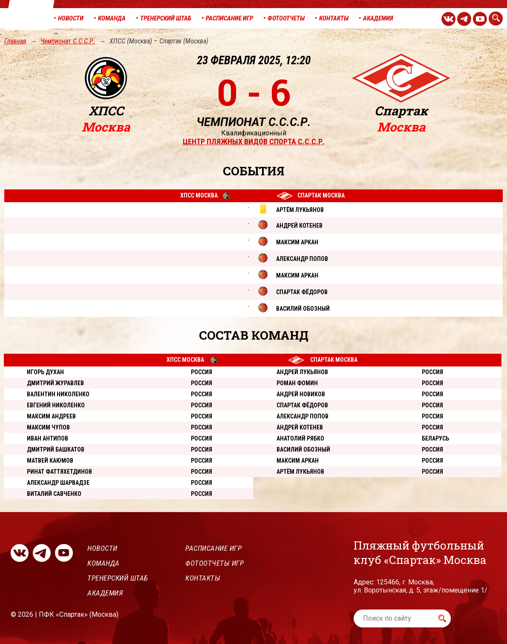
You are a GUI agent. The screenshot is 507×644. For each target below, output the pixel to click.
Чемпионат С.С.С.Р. (67, 41)
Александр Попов (302, 416)
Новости (102, 548)
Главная (15, 41)
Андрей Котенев (300, 427)
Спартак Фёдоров (302, 405)
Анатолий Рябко (300, 438)
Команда (103, 563)
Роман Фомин (297, 383)
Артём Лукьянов (300, 471)
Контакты (202, 578)
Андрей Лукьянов (302, 372)
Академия (105, 593)
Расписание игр (213, 548)
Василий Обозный (303, 449)
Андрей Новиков (301, 394)
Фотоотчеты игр (214, 563)
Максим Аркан (298, 460)
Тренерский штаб (117, 578)
